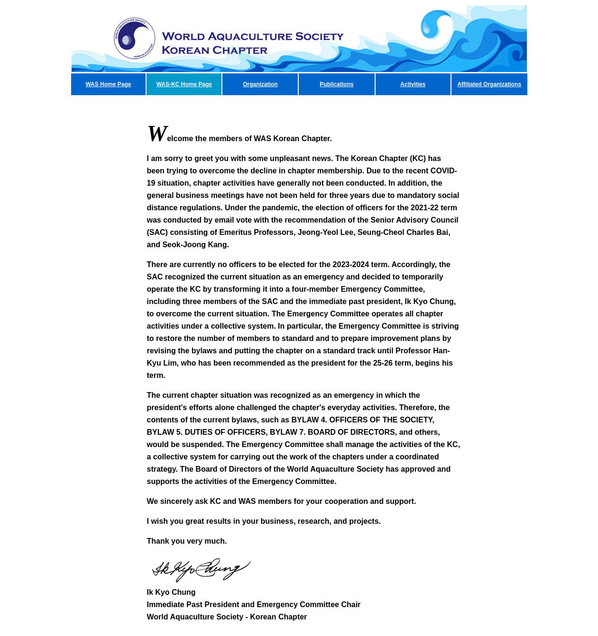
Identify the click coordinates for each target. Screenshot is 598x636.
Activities (412, 84)
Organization (260, 84)
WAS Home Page (108, 84)
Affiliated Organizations (489, 84)
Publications (336, 84)
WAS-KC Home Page (184, 84)
